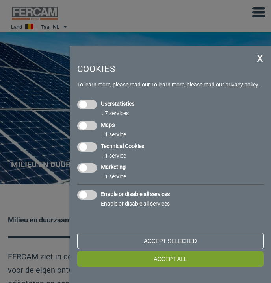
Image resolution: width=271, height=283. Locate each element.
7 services (115, 113)
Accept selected (170, 241)
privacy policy (241, 84)
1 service (113, 134)
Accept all (170, 259)
